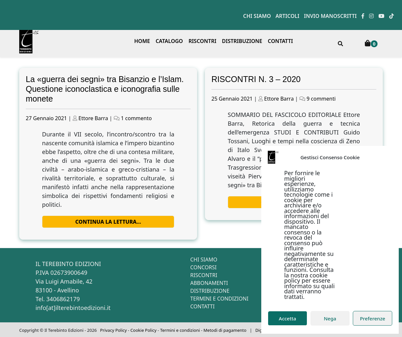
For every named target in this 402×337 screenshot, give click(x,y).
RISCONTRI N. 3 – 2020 (256, 79)
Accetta (287, 318)
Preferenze (372, 318)
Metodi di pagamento (225, 330)
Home (142, 41)
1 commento (136, 118)
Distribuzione (242, 41)
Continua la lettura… (108, 221)
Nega (330, 318)
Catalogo (169, 41)
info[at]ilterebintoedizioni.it (73, 308)
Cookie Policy (143, 330)
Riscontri (203, 41)
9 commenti (321, 98)
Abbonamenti (209, 283)
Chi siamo (257, 16)
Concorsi (203, 267)
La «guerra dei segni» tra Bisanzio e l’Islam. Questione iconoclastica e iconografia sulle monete (105, 89)
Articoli (287, 16)
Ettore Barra (93, 118)
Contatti (280, 41)
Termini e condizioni (219, 298)
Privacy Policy (113, 330)
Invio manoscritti (330, 16)
